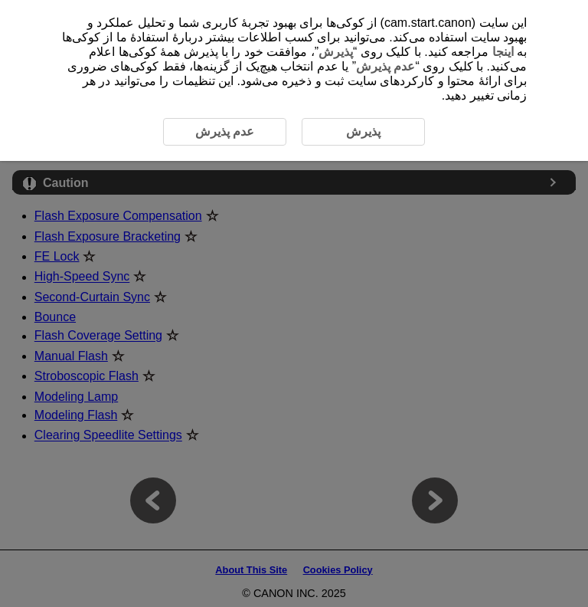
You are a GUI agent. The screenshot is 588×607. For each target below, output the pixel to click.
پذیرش (335, 51)
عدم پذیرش (385, 66)
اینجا (503, 51)
